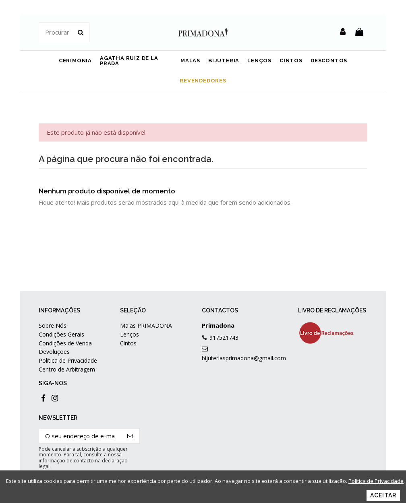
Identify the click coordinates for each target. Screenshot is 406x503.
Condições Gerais (61, 334)
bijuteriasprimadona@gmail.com (244, 358)
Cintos (128, 343)
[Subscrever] (130, 436)
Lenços (129, 334)
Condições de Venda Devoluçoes (65, 347)
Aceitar (383, 495)
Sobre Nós (52, 325)
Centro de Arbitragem (67, 369)
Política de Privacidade (68, 360)
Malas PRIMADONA (146, 325)
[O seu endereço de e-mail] (80, 436)
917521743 (223, 337)
